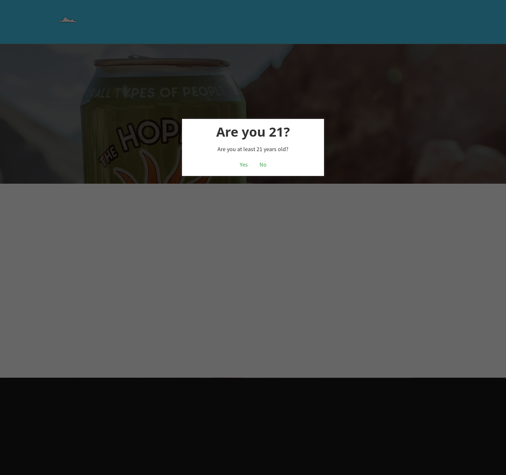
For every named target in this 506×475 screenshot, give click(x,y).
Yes (244, 164)
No (263, 164)
